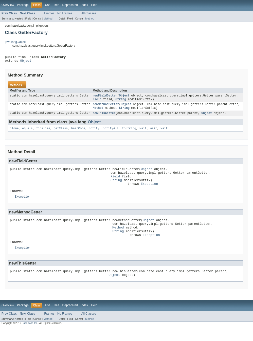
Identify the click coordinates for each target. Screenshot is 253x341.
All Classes (88, 13)
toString (129, 132)
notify (94, 132)
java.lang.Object (15, 42)
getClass (61, 132)
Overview (7, 5)
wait (143, 132)
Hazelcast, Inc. (30, 336)
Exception (149, 191)
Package (23, 5)
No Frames (64, 13)
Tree (56, 5)
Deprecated (70, 5)
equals (27, 132)
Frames (49, 13)
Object (26, 62)
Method (47, 18)
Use (47, 5)
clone (14, 132)
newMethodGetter (106, 107)
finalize (43, 132)
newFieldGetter (105, 97)
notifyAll (111, 132)
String (120, 101)
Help (94, 5)
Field (97, 101)
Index (84, 5)
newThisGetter (104, 116)
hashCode (78, 132)
